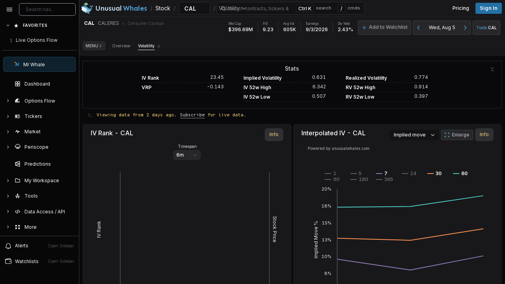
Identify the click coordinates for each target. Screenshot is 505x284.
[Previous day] (419, 27)
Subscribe (192, 115)
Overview (121, 45)
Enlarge (457, 135)
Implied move (414, 134)
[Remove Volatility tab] (158, 46)
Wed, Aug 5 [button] (442, 27)
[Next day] (465, 27)
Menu (94, 45)
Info (274, 134)
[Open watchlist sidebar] (39, 261)
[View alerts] (39, 245)
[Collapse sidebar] (9, 9)
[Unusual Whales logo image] (114, 8)
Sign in (489, 8)
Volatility (146, 45)
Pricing (461, 8)
